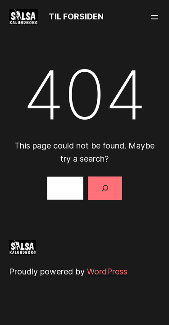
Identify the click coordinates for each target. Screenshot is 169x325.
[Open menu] (154, 17)
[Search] (105, 188)
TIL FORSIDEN (76, 16)
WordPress (107, 271)
